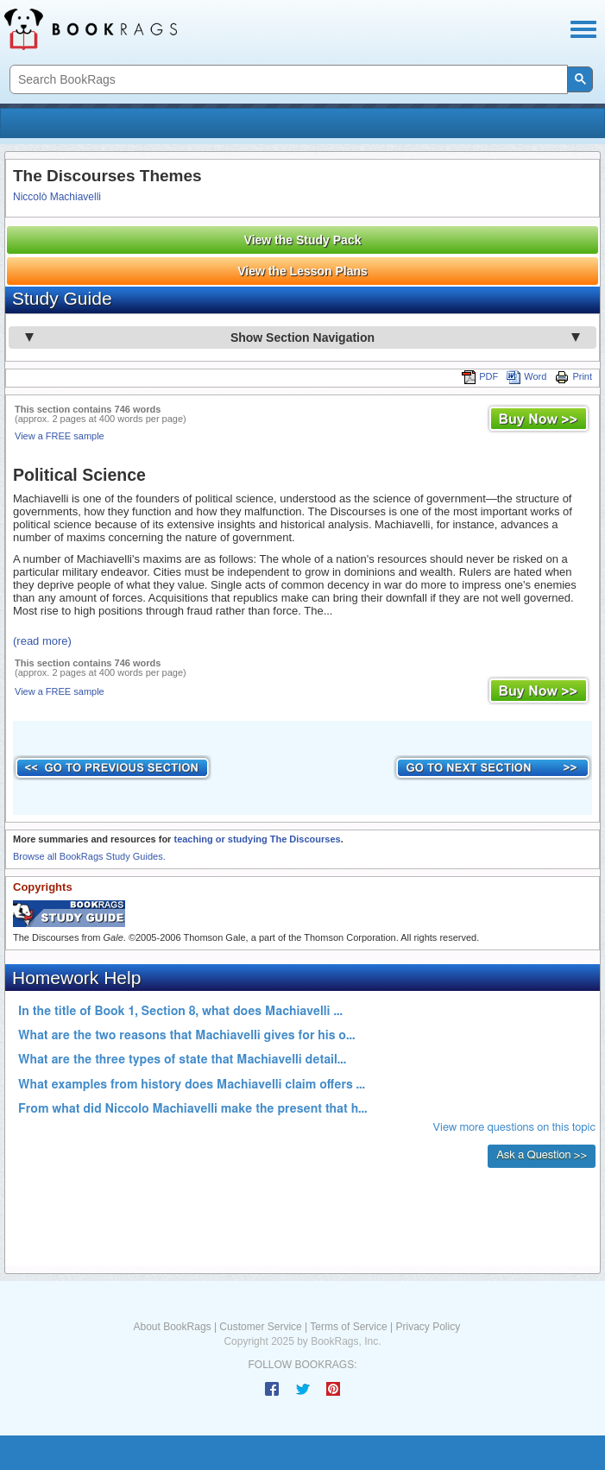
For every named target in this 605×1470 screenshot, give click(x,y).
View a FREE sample (59, 436)
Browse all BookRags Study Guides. (89, 856)
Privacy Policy (427, 1327)
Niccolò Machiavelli (57, 197)
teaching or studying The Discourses (256, 839)
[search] (287, 80)
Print (573, 376)
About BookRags (172, 1327)
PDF (480, 376)
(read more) (42, 640)
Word (526, 376)
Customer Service (260, 1327)
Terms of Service (348, 1327)
